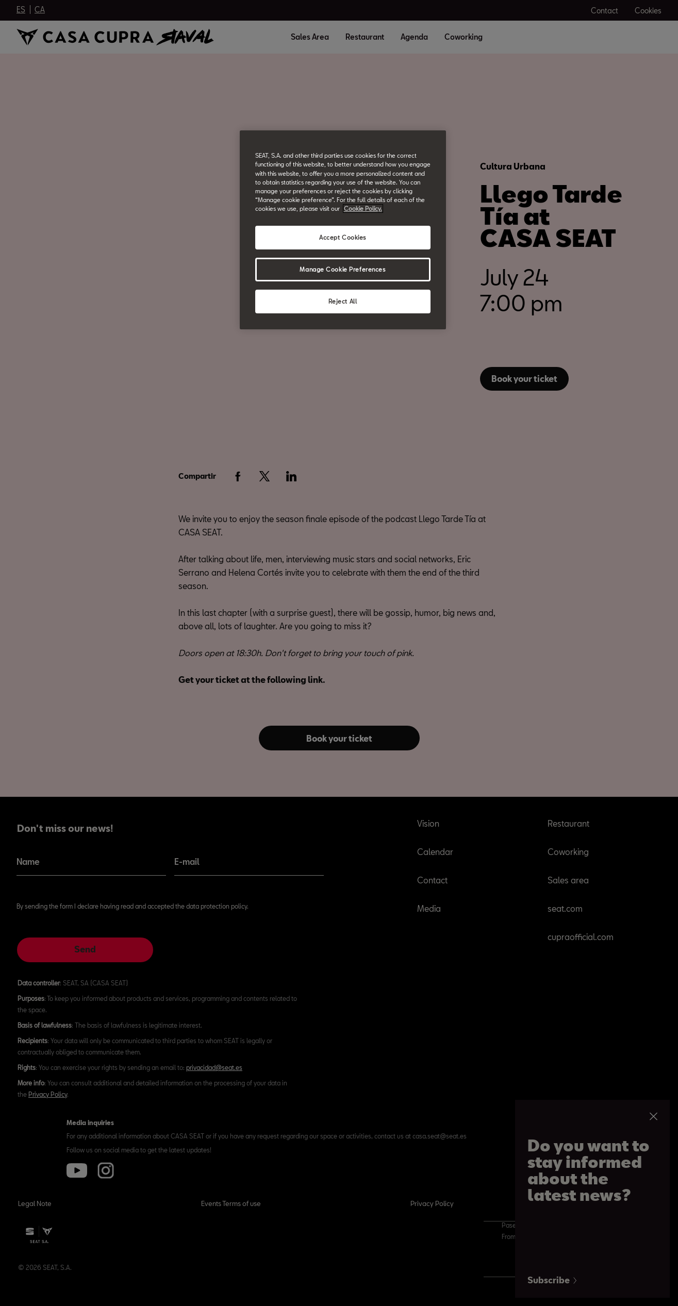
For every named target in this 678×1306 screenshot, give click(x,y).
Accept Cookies (342, 237)
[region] (343, 229)
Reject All (342, 301)
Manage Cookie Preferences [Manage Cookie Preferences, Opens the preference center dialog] (342, 269)
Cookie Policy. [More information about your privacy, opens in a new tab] (363, 208)
